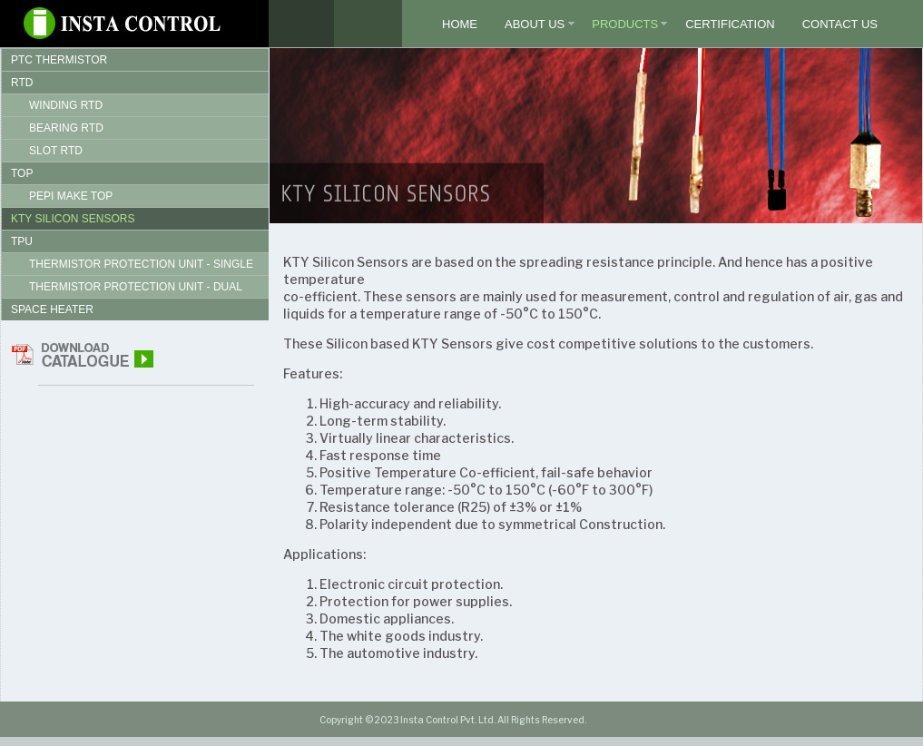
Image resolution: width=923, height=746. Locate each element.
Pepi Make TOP (71, 196)
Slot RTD (56, 150)
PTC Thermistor (59, 60)
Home (459, 24)
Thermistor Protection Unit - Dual (135, 286)
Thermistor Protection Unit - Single (141, 264)
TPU (22, 241)
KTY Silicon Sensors (72, 218)
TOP (22, 173)
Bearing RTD (66, 128)
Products (625, 24)
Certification (729, 24)
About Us (535, 24)
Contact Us (840, 24)
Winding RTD (66, 105)
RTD (22, 82)
